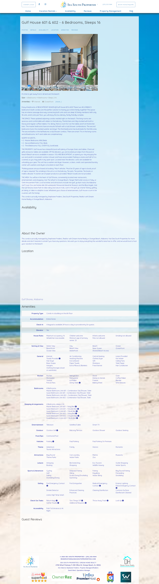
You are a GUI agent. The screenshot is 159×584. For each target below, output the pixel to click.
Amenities (65, 30)
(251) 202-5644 (107, 4)
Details (33, 30)
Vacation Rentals (47, 11)
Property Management (110, 11)
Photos (25, 30)
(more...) (58, 102)
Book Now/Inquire (126, 4)
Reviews (88, 11)
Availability (70, 11)
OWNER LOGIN (28, 4)
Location (55, 30)
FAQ (131, 11)
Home (28, 11)
